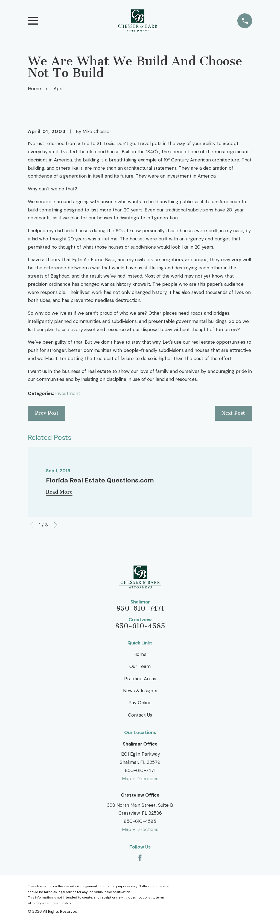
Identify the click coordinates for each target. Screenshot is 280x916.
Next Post (233, 413)
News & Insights (140, 691)
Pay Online (140, 703)
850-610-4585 (140, 626)
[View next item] (55, 525)
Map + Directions (140, 779)
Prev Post (47, 413)
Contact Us (140, 715)
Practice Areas (140, 679)
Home (140, 654)
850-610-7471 (140, 608)
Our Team (140, 666)
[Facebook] (140, 858)
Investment (67, 393)
